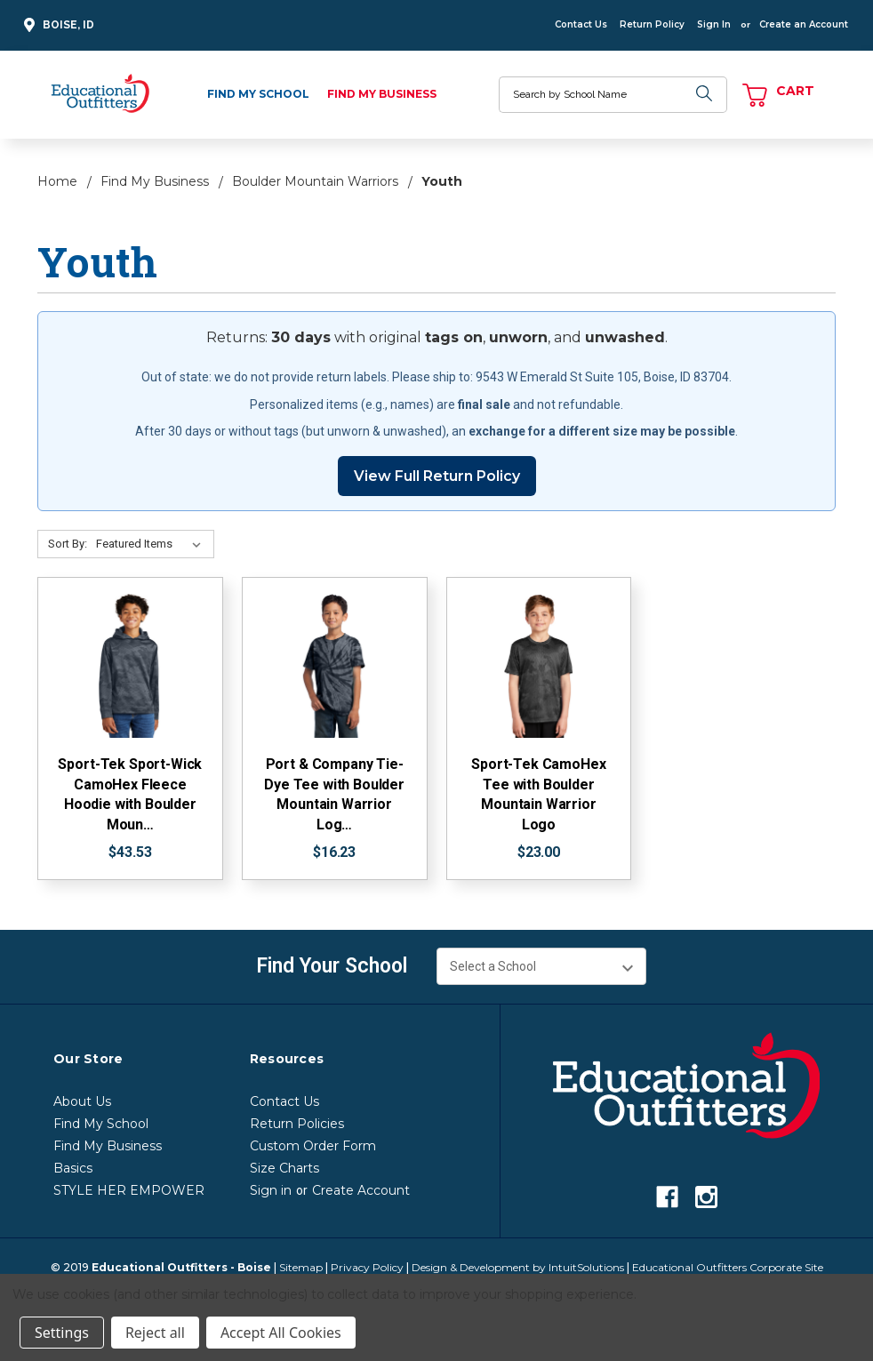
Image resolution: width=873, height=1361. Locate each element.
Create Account (361, 1190)
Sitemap (301, 1267)
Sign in (271, 1190)
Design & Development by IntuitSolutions (518, 1267)
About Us (82, 1101)
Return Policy (652, 24)
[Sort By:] (152, 544)
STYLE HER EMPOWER (128, 1190)
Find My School (258, 93)
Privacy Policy (367, 1267)
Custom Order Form (313, 1146)
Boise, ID (56, 25)
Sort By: (67, 543)
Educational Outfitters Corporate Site (727, 1267)
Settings (62, 1332)
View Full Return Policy (437, 476)
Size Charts (284, 1168)
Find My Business (381, 93)
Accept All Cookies (280, 1332)
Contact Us (581, 24)
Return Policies (297, 1124)
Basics (72, 1168)
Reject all (155, 1332)
